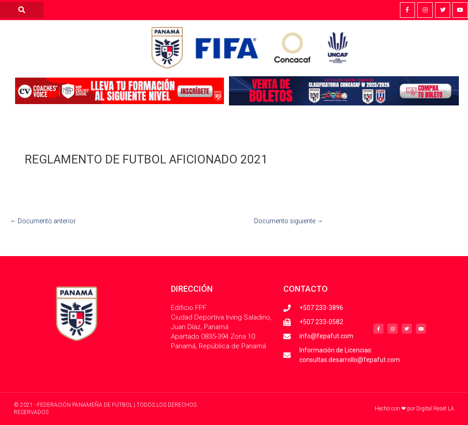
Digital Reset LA (435, 408)
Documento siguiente (288, 221)
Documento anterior (43, 221)
